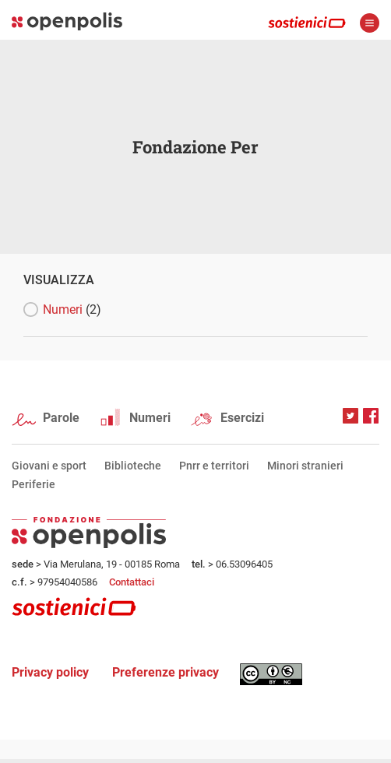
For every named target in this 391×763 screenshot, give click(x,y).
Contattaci (131, 582)
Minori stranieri (305, 465)
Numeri (72, 309)
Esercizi (242, 417)
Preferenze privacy (165, 672)
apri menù (369, 23)
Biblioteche (132, 465)
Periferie (33, 484)
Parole (61, 417)
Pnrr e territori (214, 465)
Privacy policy (50, 672)
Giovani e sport (49, 465)
